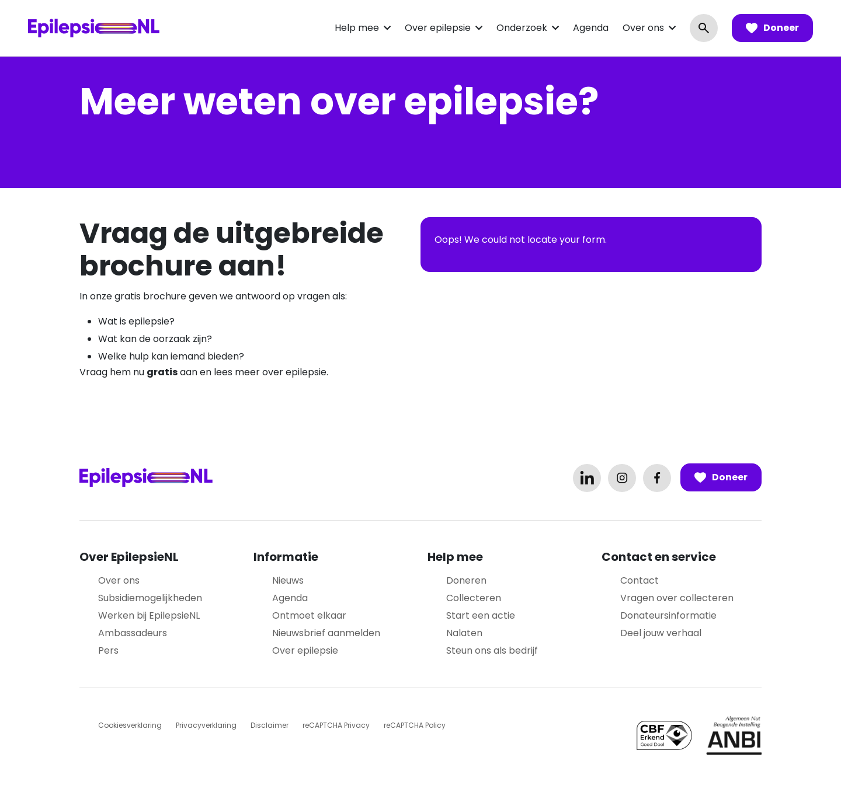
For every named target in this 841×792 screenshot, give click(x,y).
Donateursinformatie (668, 615)
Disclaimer (270, 725)
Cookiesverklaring (130, 725)
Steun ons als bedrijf (492, 650)
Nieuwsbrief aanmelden (326, 633)
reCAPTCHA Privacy (336, 725)
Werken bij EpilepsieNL (149, 615)
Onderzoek (521, 27)
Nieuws (288, 580)
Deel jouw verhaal (660, 633)
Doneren (466, 580)
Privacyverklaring (206, 725)
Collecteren (473, 598)
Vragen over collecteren (677, 598)
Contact (639, 580)
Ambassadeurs (132, 633)
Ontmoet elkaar (309, 615)
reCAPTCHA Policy (415, 725)
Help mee (357, 27)
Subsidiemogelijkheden (150, 598)
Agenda (591, 27)
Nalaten (464, 633)
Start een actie (480, 615)
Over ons (643, 27)
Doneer (772, 28)
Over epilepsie (438, 27)
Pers (108, 650)
